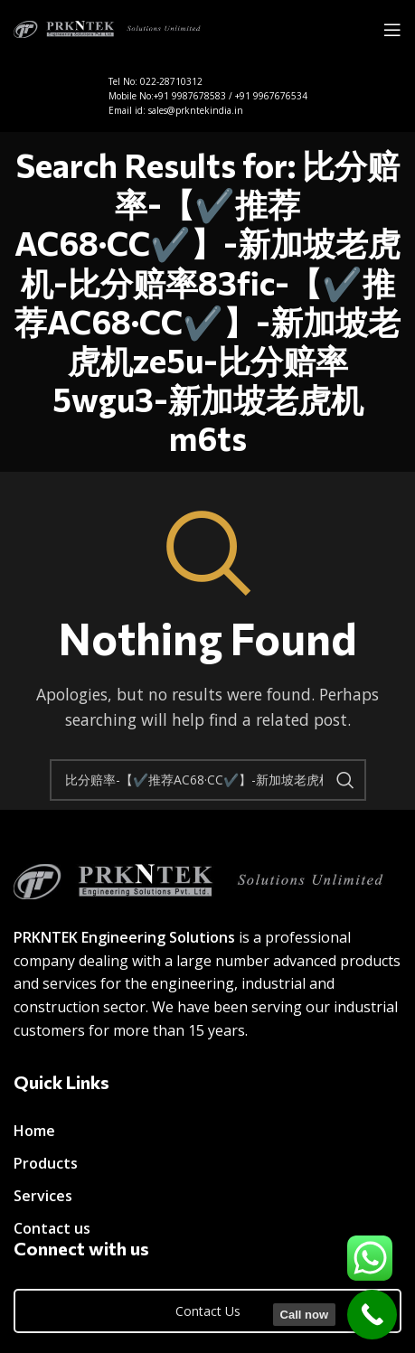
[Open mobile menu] (392, 30)
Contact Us (208, 1311)
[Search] (208, 780)
